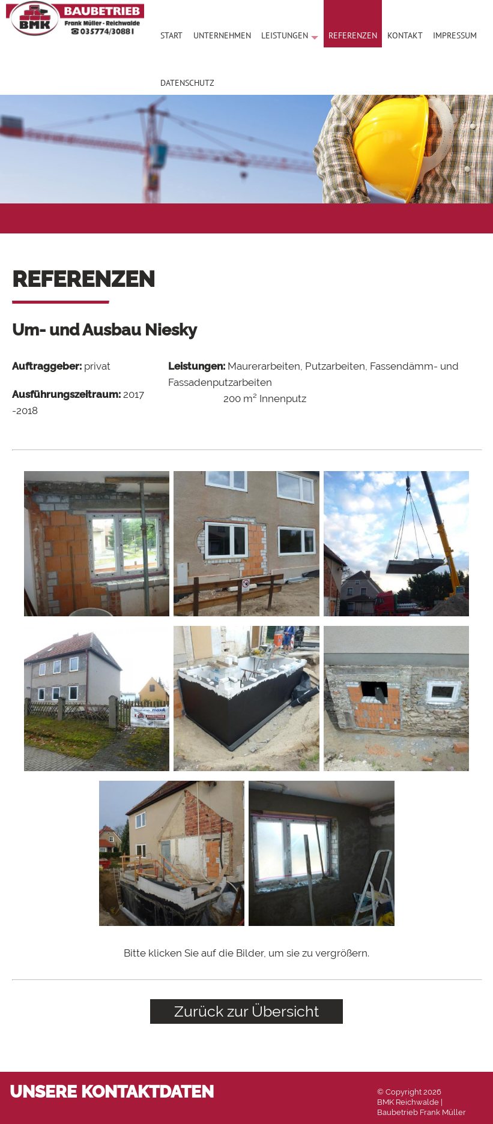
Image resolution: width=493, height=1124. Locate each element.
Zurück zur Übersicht (246, 1011)
